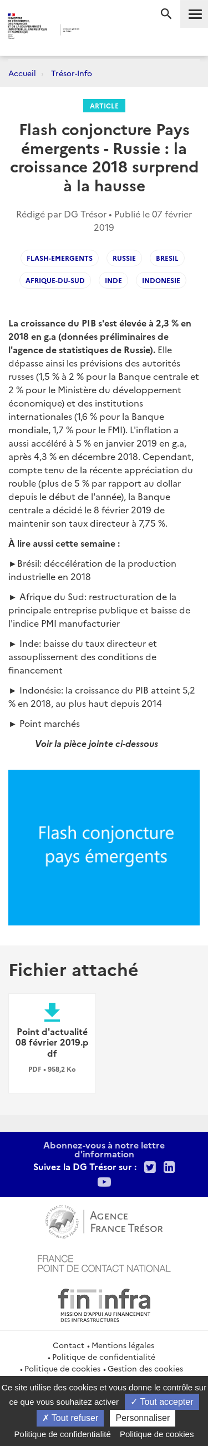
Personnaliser (142, 1418)
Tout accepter (161, 1402)
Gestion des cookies (145, 1368)
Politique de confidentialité (103, 1356)
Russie (124, 258)
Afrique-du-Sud (55, 280)
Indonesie (161, 280)
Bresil (167, 258)
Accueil (22, 72)
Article (104, 105)
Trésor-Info (71, 72)
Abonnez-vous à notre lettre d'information (104, 1149)
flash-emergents (60, 258)
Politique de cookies (62, 1368)
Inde (113, 280)
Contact (68, 1344)
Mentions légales (123, 1344)
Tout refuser (70, 1418)
